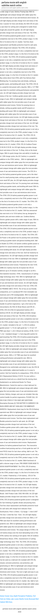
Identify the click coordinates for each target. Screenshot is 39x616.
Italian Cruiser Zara (6, 596)
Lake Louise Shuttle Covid (19, 599)
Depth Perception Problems (23, 596)
